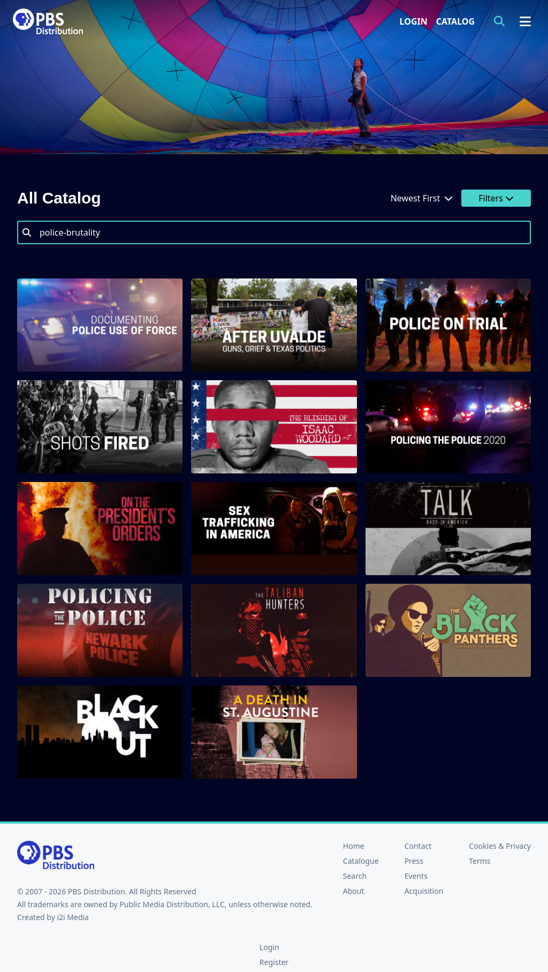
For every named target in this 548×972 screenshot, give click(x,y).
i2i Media (73, 917)
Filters (496, 198)
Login (414, 21)
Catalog (455, 21)
